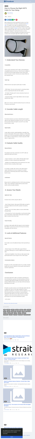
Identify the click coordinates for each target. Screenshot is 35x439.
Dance (17, 309)
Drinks (21, 309)
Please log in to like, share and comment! (10, 303)
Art (4, 309)
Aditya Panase (7, 386)
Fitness (28, 309)
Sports (10, 314)
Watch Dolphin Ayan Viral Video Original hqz (13, 427)
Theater (15, 314)
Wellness (20, 314)
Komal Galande (7, 409)
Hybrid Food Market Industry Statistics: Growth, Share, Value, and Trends (17, 382)
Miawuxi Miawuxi (10, 12)
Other (5, 378)
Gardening (14, 311)
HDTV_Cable (7, 299)
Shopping (6, 314)
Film (25, 309)
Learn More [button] (5, 433)
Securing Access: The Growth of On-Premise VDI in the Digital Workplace (17, 405)
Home (23, 311)
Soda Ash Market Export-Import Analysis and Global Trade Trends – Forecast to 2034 (16, 358)
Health (19, 311)
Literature (28, 311)
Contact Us (28, 435)
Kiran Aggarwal (7, 363)
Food (5, 311)
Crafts (12, 309)
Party (5, 401)
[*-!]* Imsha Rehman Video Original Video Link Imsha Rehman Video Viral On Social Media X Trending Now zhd (17, 336)
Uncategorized (27, 314)
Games (8, 311)
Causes (8, 309)
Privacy (24, 435)
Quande (15, 28)
